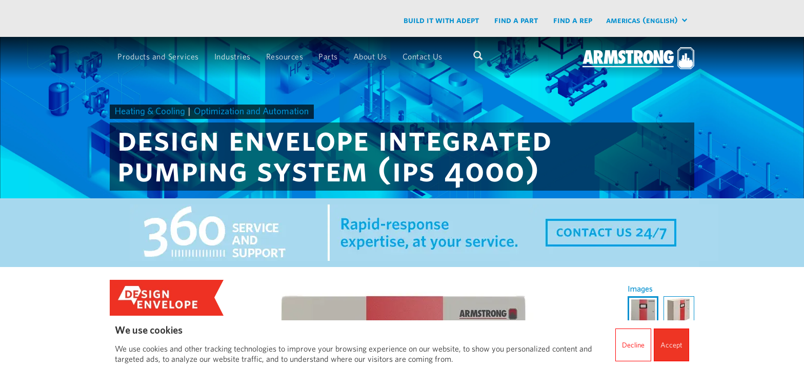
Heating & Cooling (150, 111)
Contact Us (423, 55)
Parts (328, 55)
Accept (671, 345)
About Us (370, 55)
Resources (285, 55)
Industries (232, 55)
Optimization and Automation (251, 111)
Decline (633, 345)
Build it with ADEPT (441, 19)
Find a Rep (572, 19)
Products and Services (158, 55)
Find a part (516, 19)
